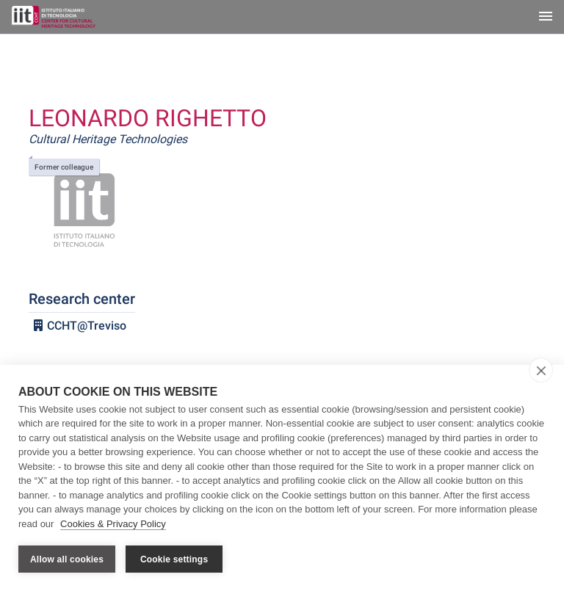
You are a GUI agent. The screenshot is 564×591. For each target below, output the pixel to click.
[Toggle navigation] (545, 17)
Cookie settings (174, 559)
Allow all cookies (67, 559)
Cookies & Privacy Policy (113, 523)
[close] (541, 370)
